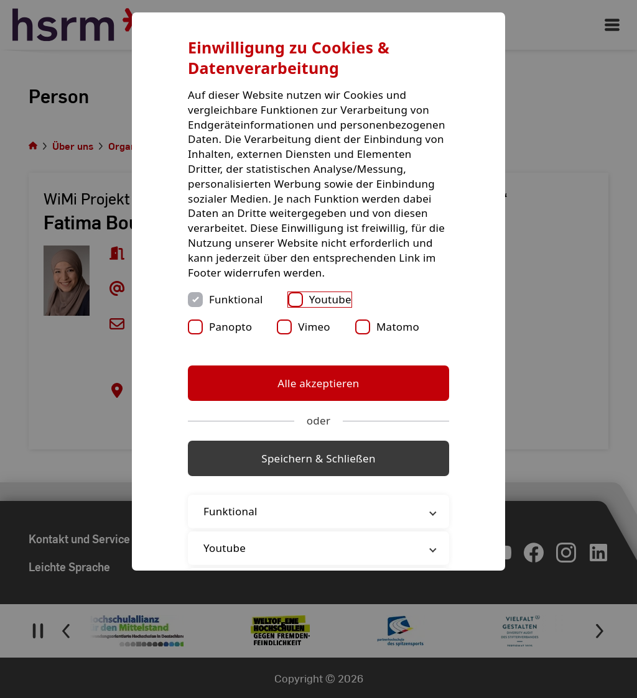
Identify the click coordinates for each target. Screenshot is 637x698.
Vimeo (314, 326)
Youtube (330, 299)
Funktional (236, 299)
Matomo (397, 326)
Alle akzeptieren (318, 383)
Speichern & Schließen (318, 458)
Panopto (230, 326)
